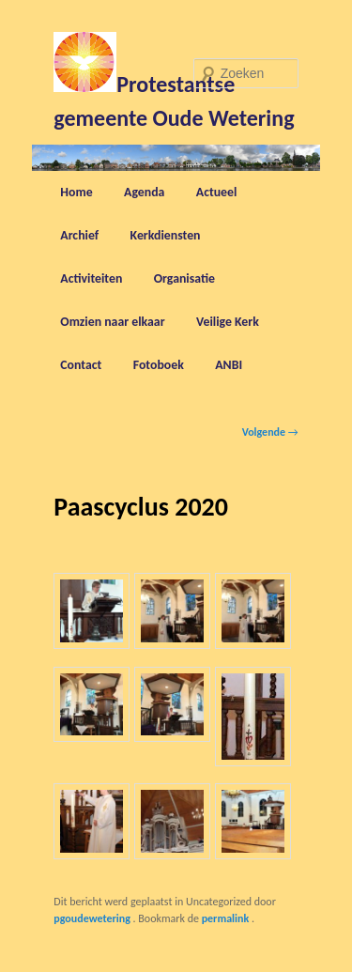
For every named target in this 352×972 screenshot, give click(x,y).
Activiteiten (91, 278)
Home (76, 192)
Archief (79, 235)
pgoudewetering (93, 918)
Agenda (144, 192)
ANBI (228, 365)
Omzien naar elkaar (112, 322)
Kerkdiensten (165, 235)
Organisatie (184, 278)
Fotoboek (158, 365)
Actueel (216, 192)
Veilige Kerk (227, 322)
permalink (227, 918)
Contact (80, 365)
